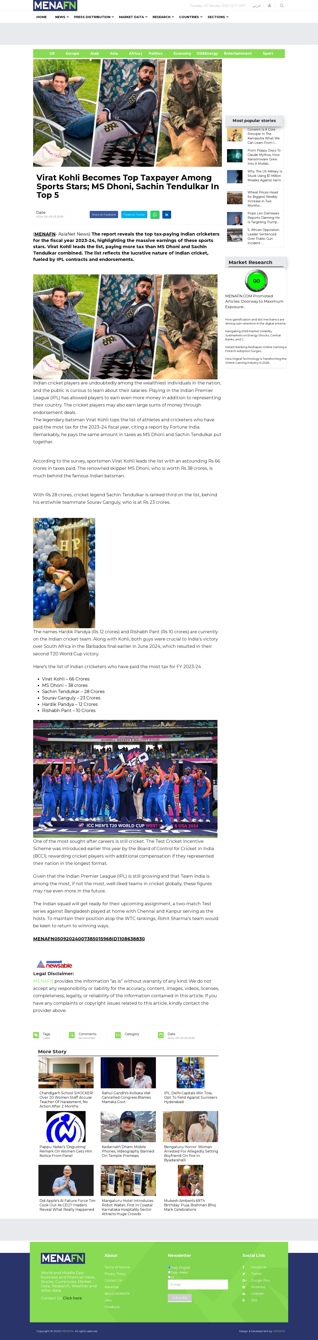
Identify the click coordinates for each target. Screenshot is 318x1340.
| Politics (154, 53)
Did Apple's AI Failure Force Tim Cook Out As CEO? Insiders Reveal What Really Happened (67, 1205)
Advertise (111, 1287)
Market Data (131, 17)
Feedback (112, 1307)
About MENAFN (117, 1294)
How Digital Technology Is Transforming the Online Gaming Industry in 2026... (256, 361)
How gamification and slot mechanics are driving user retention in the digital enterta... (256, 321)
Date (40, 212)
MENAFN (45, 234)
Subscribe (179, 1298)
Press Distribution (92, 17)
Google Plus (256, 1280)
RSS (249, 1300)
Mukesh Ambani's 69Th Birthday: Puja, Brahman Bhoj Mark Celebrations (190, 1205)
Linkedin (253, 1294)
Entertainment (231, 53)
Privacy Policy (115, 1274)
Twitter (252, 1274)
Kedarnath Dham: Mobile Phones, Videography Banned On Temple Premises (128, 1151)
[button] (269, 5)
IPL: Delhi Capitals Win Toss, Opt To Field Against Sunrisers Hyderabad (190, 1097)
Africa (134, 53)
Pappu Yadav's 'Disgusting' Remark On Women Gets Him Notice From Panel (66, 1151)
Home (41, 17)
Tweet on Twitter (134, 214)
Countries (189, 17)
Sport (265, 53)
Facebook (254, 1267)
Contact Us (113, 1280)
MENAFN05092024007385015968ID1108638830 (89, 938)
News (60, 17)
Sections (216, 17)
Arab (94, 53)
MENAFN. (68, 1331)
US (46, 53)
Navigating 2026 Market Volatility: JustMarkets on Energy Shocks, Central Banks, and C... (253, 335)
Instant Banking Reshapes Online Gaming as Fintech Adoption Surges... (256, 349)
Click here (72, 1298)
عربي (256, 5)
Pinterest (253, 1287)
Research (161, 17)
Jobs (108, 1300)
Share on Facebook (104, 214)
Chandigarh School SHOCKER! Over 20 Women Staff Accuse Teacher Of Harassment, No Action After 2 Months (66, 1099)
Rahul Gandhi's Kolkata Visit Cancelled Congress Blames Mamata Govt (126, 1097)
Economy (182, 53)
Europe (72, 53)
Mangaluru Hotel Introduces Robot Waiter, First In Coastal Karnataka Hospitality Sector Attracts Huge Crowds (127, 1207)
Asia (113, 53)
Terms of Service (117, 1267)
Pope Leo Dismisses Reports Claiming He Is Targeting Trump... (264, 217)
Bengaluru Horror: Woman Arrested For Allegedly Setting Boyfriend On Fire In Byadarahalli (191, 1153)
